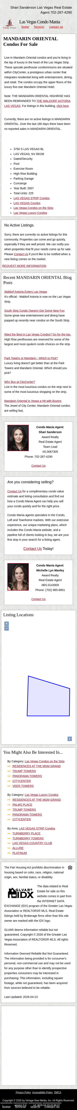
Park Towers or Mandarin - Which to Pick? (31, 358)
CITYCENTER (22, 781)
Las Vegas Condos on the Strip (33, 208)
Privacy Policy (23, 1092)
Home (25, 27)
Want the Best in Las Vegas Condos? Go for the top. (37, 334)
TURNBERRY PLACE (26, 833)
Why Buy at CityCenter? (19, 382)
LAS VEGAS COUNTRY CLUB (32, 843)
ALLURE (17, 848)
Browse (39, 27)
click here (62, 106)
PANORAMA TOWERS (27, 776)
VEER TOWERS (23, 786)
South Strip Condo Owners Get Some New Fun (34, 310)
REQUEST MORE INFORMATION (24, 266)
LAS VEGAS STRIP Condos (32, 198)
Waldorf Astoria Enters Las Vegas (25, 291)
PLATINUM (20, 853)
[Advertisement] (38, 1045)
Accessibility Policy (42, 1092)
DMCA (57, 1092)
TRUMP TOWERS (24, 771)
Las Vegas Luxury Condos (30, 212)
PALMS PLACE (22, 804)
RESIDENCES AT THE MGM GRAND (37, 766)
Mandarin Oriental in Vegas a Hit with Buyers (32, 401)
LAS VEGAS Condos (27, 203)
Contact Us (56, 27)
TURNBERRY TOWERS (28, 838)
